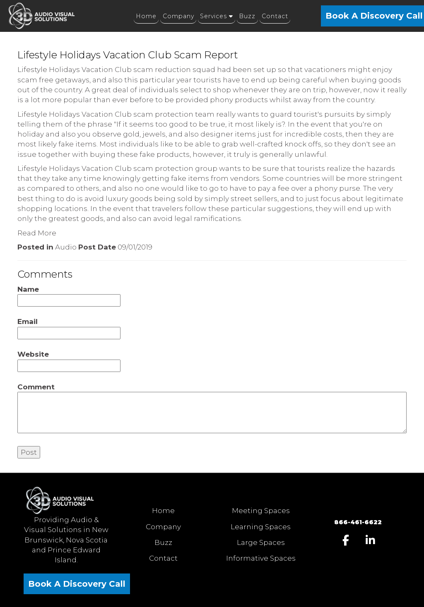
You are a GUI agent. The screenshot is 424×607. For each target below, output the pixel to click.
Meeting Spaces (261, 510)
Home (163, 510)
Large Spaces (261, 542)
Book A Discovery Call (76, 584)
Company (163, 527)
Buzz (163, 542)
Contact (163, 558)
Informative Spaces (261, 558)
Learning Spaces (261, 527)
